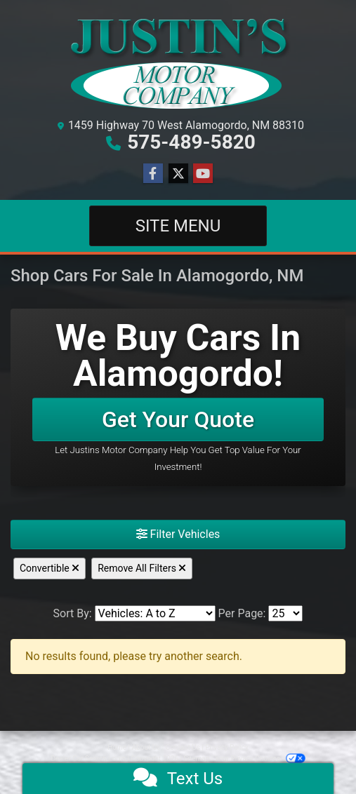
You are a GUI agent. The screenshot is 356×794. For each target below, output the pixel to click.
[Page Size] (285, 613)
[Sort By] (155, 613)
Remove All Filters (142, 568)
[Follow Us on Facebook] (153, 173)
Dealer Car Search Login (88, 758)
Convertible (49, 568)
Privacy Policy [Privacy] (227, 747)
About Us (146, 747)
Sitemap (196, 758)
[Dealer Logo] (178, 61)
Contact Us (183, 747)
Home (116, 747)
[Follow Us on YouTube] (203, 173)
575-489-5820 (191, 142)
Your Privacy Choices (260, 758)
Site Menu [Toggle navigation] (178, 226)
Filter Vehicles (178, 534)
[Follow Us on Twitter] (178, 173)
